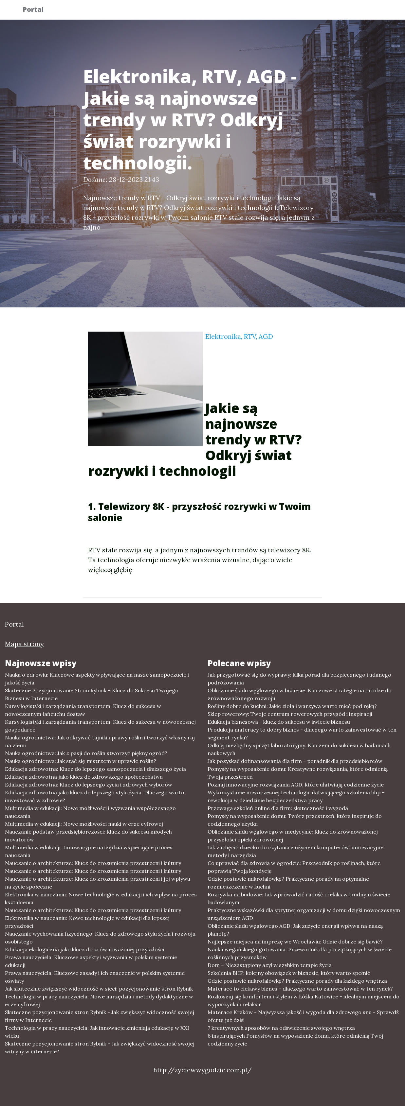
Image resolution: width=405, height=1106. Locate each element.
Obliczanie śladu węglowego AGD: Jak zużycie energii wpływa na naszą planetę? (295, 930)
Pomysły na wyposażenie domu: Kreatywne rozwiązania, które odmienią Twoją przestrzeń (298, 773)
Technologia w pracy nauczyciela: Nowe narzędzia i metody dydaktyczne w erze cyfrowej (99, 1000)
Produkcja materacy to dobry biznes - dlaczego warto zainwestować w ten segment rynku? (302, 733)
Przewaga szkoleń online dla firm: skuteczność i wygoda (278, 808)
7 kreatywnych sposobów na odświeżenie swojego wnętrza (281, 1028)
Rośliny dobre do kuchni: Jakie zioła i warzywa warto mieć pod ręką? (292, 706)
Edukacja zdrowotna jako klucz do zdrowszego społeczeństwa (84, 776)
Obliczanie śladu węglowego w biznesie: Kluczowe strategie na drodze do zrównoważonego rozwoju (300, 694)
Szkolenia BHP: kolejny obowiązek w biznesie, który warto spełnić (289, 973)
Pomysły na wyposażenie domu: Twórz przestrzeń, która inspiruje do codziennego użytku (295, 820)
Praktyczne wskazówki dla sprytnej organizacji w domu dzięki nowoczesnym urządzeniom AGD (304, 914)
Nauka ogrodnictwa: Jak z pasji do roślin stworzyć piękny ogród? (86, 753)
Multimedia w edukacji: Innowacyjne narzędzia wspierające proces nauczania (89, 851)
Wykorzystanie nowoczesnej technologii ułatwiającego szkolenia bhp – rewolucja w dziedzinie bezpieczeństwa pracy (296, 796)
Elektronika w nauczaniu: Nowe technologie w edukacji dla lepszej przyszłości (87, 922)
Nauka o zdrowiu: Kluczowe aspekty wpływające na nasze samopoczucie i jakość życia (97, 678)
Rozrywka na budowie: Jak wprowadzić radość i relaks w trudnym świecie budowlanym (299, 898)
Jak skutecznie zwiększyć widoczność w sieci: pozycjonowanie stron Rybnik (99, 988)
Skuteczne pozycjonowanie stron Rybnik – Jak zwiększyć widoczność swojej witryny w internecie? (99, 1047)
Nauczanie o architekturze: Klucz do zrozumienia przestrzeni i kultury (93, 863)
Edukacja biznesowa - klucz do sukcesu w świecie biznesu (279, 721)
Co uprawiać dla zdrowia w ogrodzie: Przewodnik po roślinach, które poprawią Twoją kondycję (294, 867)
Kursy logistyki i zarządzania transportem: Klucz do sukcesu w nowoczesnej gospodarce (100, 725)
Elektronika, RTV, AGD (239, 336)
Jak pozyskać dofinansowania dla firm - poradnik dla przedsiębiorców (295, 761)
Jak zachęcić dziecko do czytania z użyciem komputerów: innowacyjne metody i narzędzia (295, 851)
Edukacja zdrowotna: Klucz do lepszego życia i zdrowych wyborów (88, 784)
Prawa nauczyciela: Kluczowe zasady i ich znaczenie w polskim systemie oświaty (95, 977)
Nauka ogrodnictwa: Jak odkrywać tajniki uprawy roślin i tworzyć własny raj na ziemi (100, 741)
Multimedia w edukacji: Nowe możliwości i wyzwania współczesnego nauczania (90, 812)
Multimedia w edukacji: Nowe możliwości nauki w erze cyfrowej (84, 824)
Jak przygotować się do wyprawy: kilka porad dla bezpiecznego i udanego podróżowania (299, 678)
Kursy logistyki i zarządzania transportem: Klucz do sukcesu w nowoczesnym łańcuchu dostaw (83, 710)
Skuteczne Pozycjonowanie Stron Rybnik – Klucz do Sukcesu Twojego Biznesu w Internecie (91, 694)
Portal (38, 10)
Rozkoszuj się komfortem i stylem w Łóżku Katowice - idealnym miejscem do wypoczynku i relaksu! (303, 1000)
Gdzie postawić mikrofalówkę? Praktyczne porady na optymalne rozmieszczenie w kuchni (288, 882)
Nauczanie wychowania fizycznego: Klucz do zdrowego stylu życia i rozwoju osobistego (100, 937)
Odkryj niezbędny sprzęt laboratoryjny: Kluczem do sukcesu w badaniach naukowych (299, 749)
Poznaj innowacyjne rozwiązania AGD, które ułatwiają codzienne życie (296, 784)
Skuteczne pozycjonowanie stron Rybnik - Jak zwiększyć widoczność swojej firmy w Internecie (99, 1016)
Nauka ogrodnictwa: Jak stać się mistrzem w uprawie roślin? (80, 761)
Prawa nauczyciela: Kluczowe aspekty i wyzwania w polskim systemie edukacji (91, 961)
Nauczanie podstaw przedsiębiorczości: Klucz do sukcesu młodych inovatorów (88, 835)
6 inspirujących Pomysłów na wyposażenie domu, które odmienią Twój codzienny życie (295, 1039)
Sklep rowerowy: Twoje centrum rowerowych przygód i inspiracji (290, 714)
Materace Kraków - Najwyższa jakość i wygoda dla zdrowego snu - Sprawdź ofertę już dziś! (303, 1016)
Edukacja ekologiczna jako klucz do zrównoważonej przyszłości (84, 949)
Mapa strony (24, 644)
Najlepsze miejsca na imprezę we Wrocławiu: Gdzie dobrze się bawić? (295, 941)
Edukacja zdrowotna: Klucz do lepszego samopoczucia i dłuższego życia (95, 769)
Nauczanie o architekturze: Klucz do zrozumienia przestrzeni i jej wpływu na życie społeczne (97, 882)
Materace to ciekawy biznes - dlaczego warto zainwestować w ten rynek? (300, 988)
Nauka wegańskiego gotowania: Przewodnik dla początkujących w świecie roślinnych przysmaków (300, 953)
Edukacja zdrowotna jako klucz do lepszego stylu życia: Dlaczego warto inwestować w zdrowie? (94, 796)
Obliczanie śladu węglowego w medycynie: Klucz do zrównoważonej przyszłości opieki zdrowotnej (293, 835)
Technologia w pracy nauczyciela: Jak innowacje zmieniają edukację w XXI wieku (97, 1032)
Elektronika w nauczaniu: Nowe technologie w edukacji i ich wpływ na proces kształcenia (101, 898)
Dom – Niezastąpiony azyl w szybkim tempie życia (270, 965)
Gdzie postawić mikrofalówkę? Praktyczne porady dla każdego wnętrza (297, 980)
